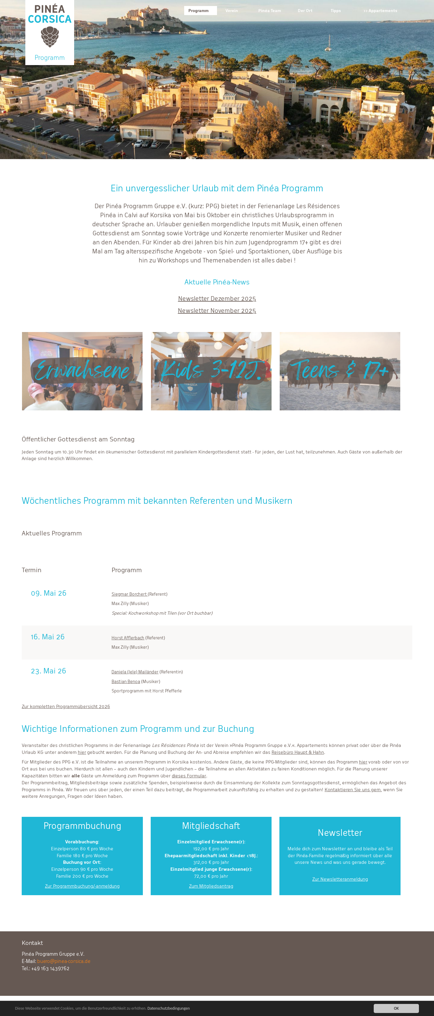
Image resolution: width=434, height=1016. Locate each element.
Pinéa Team (269, 10)
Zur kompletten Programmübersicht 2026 (66, 706)
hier (82, 752)
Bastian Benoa (126, 681)
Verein (231, 10)
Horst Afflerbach (128, 637)
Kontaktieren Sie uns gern (353, 789)
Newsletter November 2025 (217, 310)
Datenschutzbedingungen (168, 1008)
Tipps (336, 10)
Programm (198, 10)
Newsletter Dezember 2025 (217, 298)
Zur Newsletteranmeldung (340, 879)
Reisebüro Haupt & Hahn (298, 752)
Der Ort (305, 10)
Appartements (383, 10)
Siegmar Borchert (130, 594)
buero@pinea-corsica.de (63, 961)
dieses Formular (189, 776)
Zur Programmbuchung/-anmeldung (82, 886)
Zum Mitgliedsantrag (211, 886)
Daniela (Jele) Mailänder (135, 671)
